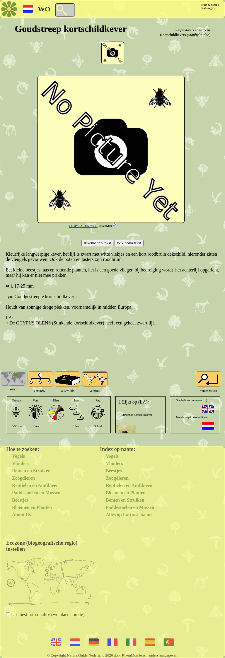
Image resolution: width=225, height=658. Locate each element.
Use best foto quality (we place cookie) (47, 614)
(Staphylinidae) (198, 35)
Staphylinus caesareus (192, 30)
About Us (21, 514)
